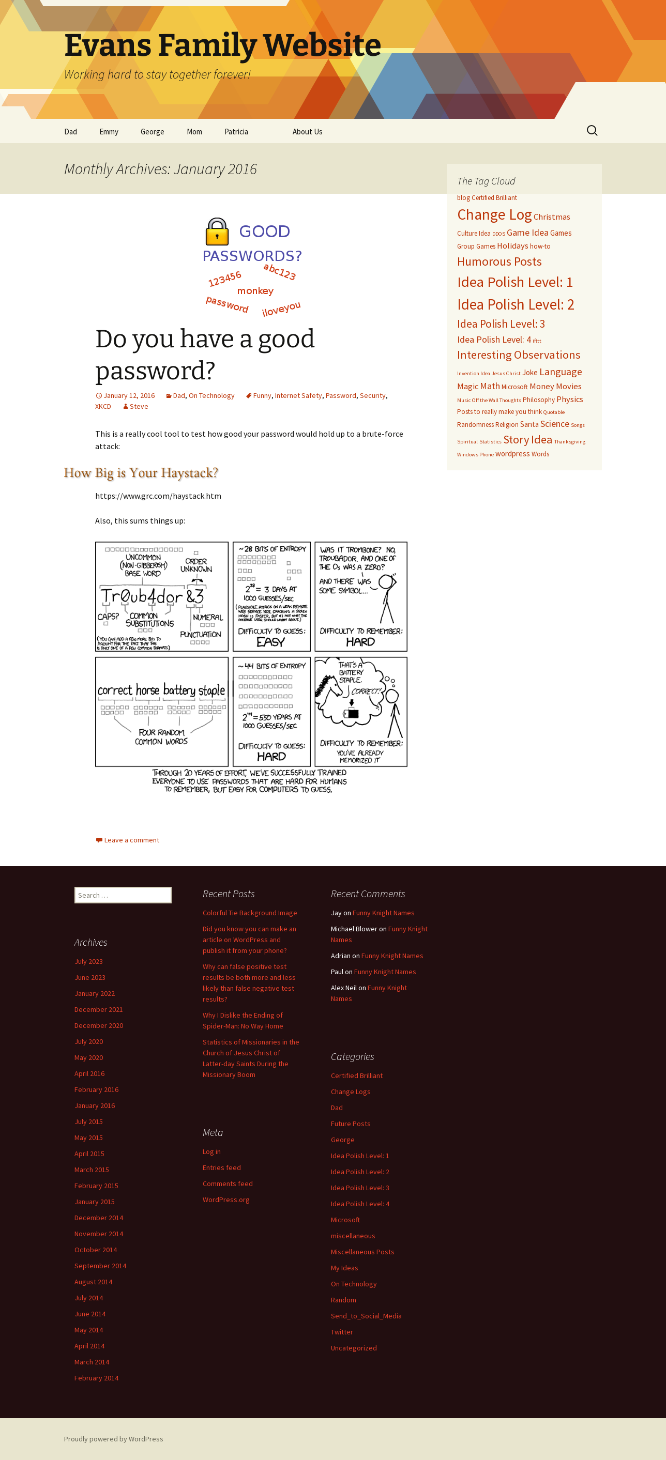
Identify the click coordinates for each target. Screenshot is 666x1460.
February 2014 (96, 1377)
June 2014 (89, 1313)
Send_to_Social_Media (366, 1315)
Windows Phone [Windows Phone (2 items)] (475, 454)
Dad (70, 131)
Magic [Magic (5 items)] (467, 386)
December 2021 (98, 1009)
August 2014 (93, 1281)
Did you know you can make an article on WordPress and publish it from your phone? (249, 939)
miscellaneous (353, 1235)
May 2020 (88, 1057)
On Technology (212, 395)
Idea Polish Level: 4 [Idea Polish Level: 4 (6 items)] (494, 339)
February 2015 (96, 1185)
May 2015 (88, 1137)
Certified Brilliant (357, 1075)
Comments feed (228, 1183)
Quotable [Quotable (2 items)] (554, 412)
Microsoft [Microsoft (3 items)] (515, 386)
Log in (212, 1151)
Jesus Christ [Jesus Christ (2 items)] (506, 373)
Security (373, 395)
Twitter (342, 1331)
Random (343, 1299)
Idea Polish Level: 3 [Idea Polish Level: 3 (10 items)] (501, 324)
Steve (139, 406)
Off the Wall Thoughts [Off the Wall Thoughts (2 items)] (496, 400)
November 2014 (98, 1233)
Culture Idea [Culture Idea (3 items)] (474, 233)
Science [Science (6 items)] (554, 423)
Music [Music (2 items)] (464, 400)
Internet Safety (298, 395)
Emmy (108, 131)
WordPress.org (226, 1199)
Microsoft (345, 1219)
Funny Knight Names (384, 912)
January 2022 (94, 993)
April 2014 (89, 1345)
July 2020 (88, 1041)
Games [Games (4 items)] (561, 233)
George (152, 131)
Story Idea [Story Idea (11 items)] (528, 439)
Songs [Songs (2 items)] (578, 425)
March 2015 (91, 1169)
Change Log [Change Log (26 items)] (494, 214)
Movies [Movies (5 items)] (569, 386)
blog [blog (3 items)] (463, 197)
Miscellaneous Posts (363, 1251)
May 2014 (88, 1329)
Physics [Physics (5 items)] (569, 399)
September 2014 (100, 1265)
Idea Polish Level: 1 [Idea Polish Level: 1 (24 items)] (515, 281)
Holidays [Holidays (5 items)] (512, 245)
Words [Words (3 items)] (540, 454)
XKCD (103, 406)
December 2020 (98, 1025)
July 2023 (88, 961)
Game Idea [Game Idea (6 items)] (528, 232)
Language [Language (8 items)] (560, 371)
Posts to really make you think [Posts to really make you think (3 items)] (499, 411)
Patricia (236, 131)
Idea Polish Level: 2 (360, 1171)
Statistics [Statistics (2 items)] (490, 441)
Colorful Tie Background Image (250, 912)
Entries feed (222, 1167)
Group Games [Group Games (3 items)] (476, 246)
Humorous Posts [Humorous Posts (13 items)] (499, 261)
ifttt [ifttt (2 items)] (537, 340)
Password (341, 395)
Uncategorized (354, 1348)
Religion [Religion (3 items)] (507, 424)
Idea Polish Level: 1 (360, 1155)
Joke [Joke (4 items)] (530, 372)
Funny (262, 395)
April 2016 (89, 1073)
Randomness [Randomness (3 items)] (475, 424)
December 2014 (98, 1217)
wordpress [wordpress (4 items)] (512, 453)
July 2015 (88, 1121)
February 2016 (96, 1089)
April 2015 (89, 1153)
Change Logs (351, 1091)
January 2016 (94, 1105)
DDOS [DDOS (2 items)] (498, 233)
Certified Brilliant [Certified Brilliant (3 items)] (494, 197)
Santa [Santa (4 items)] (529, 424)
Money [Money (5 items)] (541, 386)
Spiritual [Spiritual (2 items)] (467, 441)
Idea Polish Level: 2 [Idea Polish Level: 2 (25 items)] (515, 304)
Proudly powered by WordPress (113, 1438)
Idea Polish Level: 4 (360, 1203)
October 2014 (95, 1249)
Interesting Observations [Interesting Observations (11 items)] (519, 354)
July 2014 (88, 1297)
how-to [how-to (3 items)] (540, 246)
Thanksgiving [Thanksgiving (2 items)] (569, 441)
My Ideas (344, 1267)
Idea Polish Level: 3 (360, 1187)
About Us (308, 131)
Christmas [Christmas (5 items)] (552, 216)
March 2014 (91, 1361)
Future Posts (351, 1123)
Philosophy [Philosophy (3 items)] (539, 399)
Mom (194, 131)
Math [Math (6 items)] (490, 386)
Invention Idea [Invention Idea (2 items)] (473, 373)
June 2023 (89, 977)
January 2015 (94, 1201)
